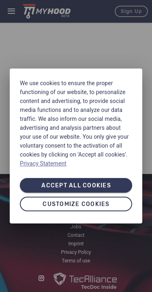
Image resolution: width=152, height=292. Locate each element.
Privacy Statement (43, 163)
